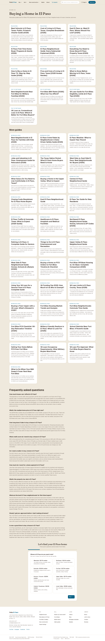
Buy (20, 2)
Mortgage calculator (74, 619)
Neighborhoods (43, 614)
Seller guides (57, 622)
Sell (25, 2)
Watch (42, 2)
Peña (13, 2)
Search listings (42, 624)
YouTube (11, 629)
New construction (34, 2)
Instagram (17, 629)
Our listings (57, 617)
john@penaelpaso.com (14, 622)
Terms (62, 638)
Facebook (22, 629)
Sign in (84, 2)
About (48, 2)
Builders (71, 622)
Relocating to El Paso (44, 617)
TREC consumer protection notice (82, 637)
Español (54, 2)
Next (71, 597)
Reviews (86, 622)
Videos (70, 614)
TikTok (28, 629)
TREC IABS (71, 637)
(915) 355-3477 (13, 621)
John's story (87, 617)
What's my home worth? (60, 614)
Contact (86, 619)
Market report (57, 619)
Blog (70, 617)
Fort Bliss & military (43, 619)
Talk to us (92, 2)
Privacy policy (56, 638)
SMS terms (67, 638)
